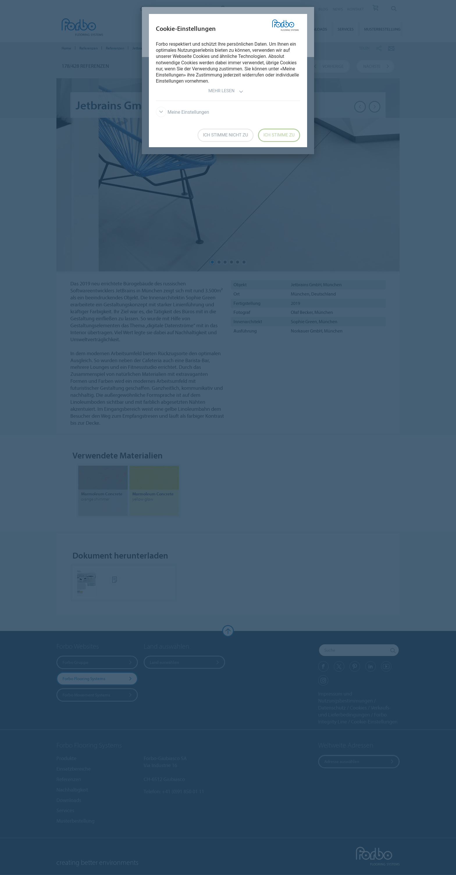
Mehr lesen (225, 91)
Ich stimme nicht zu (225, 135)
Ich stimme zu (279, 135)
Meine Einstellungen (182, 112)
